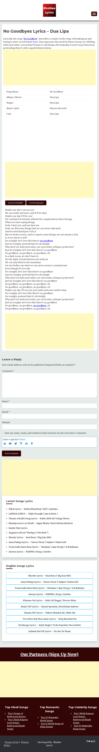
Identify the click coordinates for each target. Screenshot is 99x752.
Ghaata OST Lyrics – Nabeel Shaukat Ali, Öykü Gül (49, 612)
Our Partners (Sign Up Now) (49, 654)
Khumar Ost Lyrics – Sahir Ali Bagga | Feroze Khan (49, 600)
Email (6, 412)
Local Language (36, 203)
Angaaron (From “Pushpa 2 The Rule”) (28, 532)
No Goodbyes (30, 38)
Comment (8, 371)
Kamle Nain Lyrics (18, 528)
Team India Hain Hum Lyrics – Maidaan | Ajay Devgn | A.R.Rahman (43, 547)
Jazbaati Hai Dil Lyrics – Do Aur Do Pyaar (49, 631)
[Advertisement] (49, 68)
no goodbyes (46, 240)
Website (6, 422)
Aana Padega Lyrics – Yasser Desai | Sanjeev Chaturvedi (37, 542)
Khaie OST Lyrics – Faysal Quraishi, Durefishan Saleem (49, 606)
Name (6, 401)
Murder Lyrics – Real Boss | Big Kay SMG (30, 537)
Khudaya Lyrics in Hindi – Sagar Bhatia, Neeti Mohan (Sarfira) (41, 523)
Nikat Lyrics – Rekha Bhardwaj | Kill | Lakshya (33, 509)
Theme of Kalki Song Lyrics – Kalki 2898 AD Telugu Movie (39, 518)
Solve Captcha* (14, 439)
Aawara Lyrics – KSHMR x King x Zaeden (30, 551)
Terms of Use (11, 742)
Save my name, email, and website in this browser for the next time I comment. (45, 433)
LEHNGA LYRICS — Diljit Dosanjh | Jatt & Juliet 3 (33, 513)
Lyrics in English (15, 203)
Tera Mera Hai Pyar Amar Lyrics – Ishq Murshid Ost (50, 619)
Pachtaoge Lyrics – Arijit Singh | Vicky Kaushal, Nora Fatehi (49, 625)
